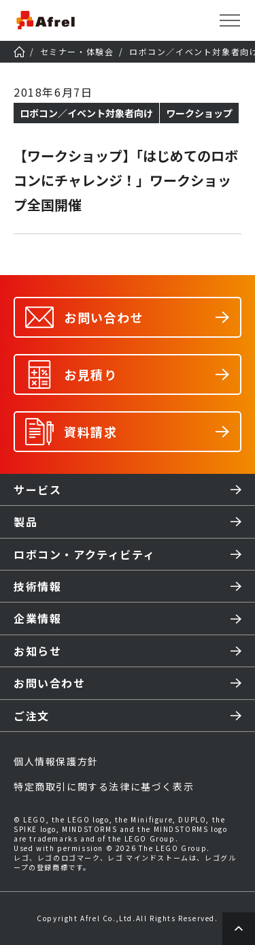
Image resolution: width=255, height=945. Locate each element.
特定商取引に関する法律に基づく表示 (104, 786)
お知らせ (37, 651)
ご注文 (32, 715)
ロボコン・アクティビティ (84, 554)
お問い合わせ (50, 683)
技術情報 (37, 586)
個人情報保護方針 (56, 761)
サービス (37, 489)
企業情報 (37, 618)
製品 (25, 521)
